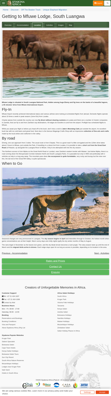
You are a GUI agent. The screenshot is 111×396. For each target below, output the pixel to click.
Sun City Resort (8, 357)
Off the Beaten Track (30, 10)
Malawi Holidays (63, 321)
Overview (8, 25)
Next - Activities (101, 253)
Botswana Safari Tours (10, 354)
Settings (87, 392)
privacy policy (53, 391)
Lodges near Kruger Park (11, 367)
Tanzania (60, 306)
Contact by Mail (9, 302)
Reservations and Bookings (12, 318)
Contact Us (55, 266)
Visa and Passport (8, 324)
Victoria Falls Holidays (65, 302)
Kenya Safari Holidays (10, 351)
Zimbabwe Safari (63, 328)
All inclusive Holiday (67, 380)
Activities (49, 25)
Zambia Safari (62, 312)
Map (70, 25)
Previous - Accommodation (14, 253)
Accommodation (23, 25)
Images (61, 25)
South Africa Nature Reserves (13, 360)
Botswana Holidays (64, 315)
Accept (102, 392)
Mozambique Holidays (65, 324)
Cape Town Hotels (8, 348)
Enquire (55, 272)
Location (37, 25)
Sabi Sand (6, 370)
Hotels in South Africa (10, 373)
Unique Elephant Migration (55, 10)
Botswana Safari (8, 345)
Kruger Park (61, 299)
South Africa (61, 296)
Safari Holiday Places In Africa (68, 331)
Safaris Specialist (8, 341)
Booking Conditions (9, 321)
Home (5, 10)
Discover (15, 10)
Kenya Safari (62, 309)
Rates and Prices (55, 261)
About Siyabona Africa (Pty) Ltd (13, 328)
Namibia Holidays (63, 318)
